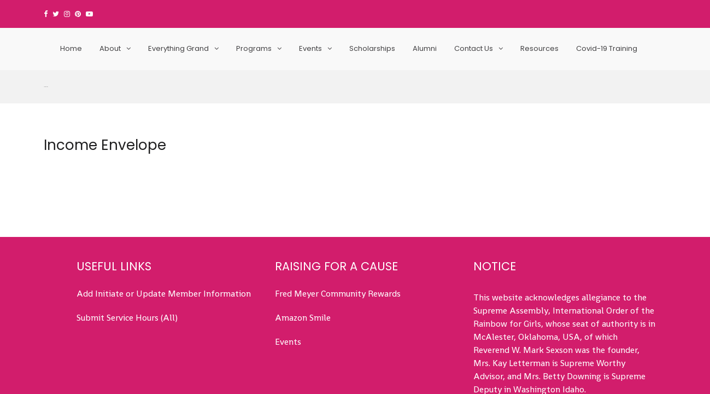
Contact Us (473, 48)
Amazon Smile (303, 247)
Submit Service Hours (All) (127, 247)
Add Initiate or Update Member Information (164, 223)
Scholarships (372, 48)
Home (71, 48)
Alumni (425, 48)
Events (310, 48)
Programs (254, 48)
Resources (539, 48)
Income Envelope (105, 75)
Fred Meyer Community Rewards (338, 223)
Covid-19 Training (606, 48)
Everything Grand (178, 48)
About (110, 48)
